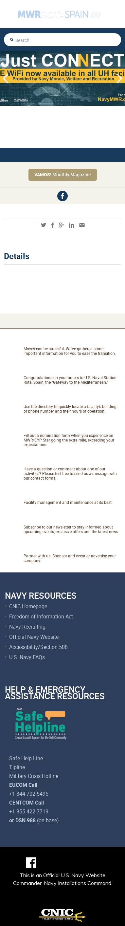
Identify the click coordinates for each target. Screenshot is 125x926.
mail (82, 225)
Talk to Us (41, 461)
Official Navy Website (34, 636)
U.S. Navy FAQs (27, 657)
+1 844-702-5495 (28, 793)
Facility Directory (53, 399)
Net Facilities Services (62, 494)
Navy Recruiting (27, 626)
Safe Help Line (26, 758)
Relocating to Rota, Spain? (69, 341)
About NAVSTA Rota (59, 370)
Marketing (41, 548)
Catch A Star (45, 427)
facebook (62, 196)
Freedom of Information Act (41, 616)
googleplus (61, 225)
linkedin (71, 225)
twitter (43, 225)
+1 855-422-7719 (28, 811)
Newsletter (43, 519)
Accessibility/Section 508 (38, 647)
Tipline (17, 767)
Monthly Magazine (62, 174)
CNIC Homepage (28, 606)
